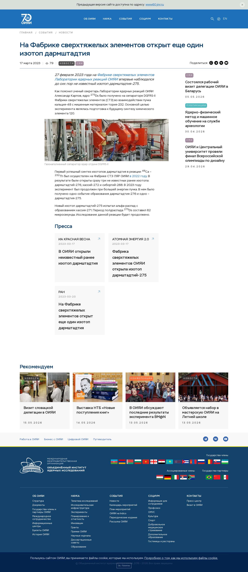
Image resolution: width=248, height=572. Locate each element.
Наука (107, 19)
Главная (27, 33)
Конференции (142, 378)
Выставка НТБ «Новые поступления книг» (96, 410)
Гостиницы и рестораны (161, 541)
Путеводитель (102, 439)
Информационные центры (42, 524)
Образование (78, 547)
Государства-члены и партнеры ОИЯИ (44, 510)
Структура (38, 501)
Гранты (75, 528)
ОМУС (151, 512)
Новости (66, 33)
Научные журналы (81, 536)
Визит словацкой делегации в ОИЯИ (40, 410)
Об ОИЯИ (38, 496)
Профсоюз (154, 508)
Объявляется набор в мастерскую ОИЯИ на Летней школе (200, 412)
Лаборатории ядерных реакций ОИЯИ (86, 79)
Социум (145, 19)
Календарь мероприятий (123, 505)
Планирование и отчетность (80, 517)
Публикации (196, 105)
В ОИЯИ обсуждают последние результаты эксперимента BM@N (149, 412)
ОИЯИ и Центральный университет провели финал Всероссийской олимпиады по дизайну (205, 154)
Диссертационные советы (81, 541)
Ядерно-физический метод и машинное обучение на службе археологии (202, 119)
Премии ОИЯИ (79, 532)
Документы (38, 505)
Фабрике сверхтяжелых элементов (125, 75)
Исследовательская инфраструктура (82, 506)
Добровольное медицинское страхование (156, 527)
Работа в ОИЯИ (29, 439)
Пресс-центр (194, 501)
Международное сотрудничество (41, 517)
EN (225, 18)
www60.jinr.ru (155, 4)
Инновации (77, 523)
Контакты (165, 19)
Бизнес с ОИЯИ (53, 439)
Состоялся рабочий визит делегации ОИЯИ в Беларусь (206, 87)
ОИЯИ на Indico (118, 513)
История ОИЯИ (40, 534)
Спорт (151, 520)
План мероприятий (120, 509)
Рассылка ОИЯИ (118, 522)
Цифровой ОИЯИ (78, 439)
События (125, 19)
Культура (153, 516)
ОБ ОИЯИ (90, 19)
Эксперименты (79, 512)
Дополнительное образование (157, 536)
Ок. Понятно (124, 565)
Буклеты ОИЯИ (40, 530)
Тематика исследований (84, 501)
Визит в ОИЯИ (194, 505)
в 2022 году (138, 176)
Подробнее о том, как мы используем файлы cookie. (181, 558)
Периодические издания (123, 518)
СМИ (80, 63)
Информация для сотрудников (157, 502)
